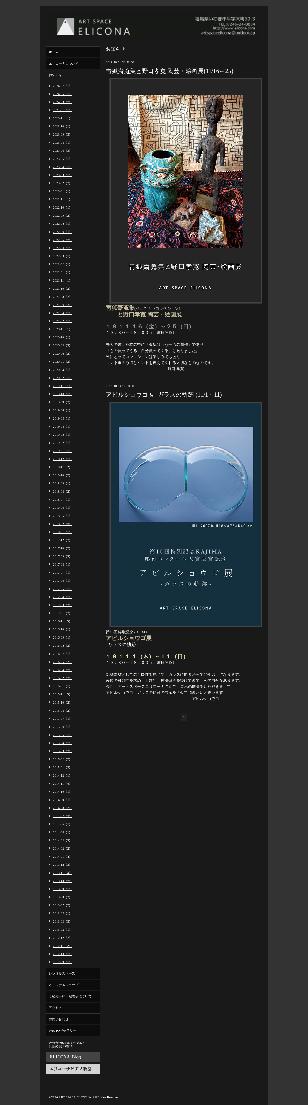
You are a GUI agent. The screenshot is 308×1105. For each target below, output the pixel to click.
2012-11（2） (62, 946)
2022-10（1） (62, 207)
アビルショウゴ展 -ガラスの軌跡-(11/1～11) (164, 394)
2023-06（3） (62, 150)
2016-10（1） (62, 629)
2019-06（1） (62, 410)
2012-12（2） (62, 937)
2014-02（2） (62, 848)
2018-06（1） (62, 507)
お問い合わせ (59, 1019)
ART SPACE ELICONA (75, 1097)
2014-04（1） (62, 832)
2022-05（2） (62, 240)
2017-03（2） (62, 605)
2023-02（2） (62, 183)
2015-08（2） (62, 710)
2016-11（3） (62, 621)
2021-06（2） (62, 305)
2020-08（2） (62, 345)
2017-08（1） (62, 564)
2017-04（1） (62, 597)
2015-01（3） (62, 767)
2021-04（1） (62, 313)
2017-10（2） (62, 548)
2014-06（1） (62, 824)
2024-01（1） (62, 110)
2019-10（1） (62, 394)
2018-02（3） (62, 524)
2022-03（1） (62, 256)
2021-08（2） (62, 296)
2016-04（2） (62, 670)
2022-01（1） (62, 272)
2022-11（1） (62, 199)
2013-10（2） (62, 881)
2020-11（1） (62, 329)
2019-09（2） (62, 402)
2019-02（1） (62, 442)
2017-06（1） (62, 580)
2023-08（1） (62, 142)
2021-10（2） (62, 288)
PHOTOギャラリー (62, 1030)
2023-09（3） (62, 134)
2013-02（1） (62, 929)
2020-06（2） (62, 353)
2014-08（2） (62, 808)
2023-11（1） (62, 118)
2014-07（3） (62, 816)
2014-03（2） (62, 840)
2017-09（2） (62, 556)
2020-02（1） (62, 378)
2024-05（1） (62, 94)
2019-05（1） (62, 418)
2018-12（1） (62, 459)
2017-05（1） (62, 589)
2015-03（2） (62, 751)
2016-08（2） (62, 645)
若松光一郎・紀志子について (70, 996)
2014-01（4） (62, 856)
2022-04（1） (62, 248)
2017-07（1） (62, 572)
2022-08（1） (62, 223)
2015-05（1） (62, 735)
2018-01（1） (62, 532)
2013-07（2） (62, 905)
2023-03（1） (62, 175)
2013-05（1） (62, 913)
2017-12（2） (62, 540)
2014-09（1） (62, 799)
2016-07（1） (62, 653)
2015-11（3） (62, 694)
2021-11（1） (62, 280)
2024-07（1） (62, 85)
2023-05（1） (62, 158)
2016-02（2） (62, 678)
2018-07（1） (62, 499)
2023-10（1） (62, 126)
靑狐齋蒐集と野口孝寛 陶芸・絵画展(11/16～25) (169, 71)
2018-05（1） (62, 515)
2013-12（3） (62, 864)
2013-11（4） (62, 873)
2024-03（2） (62, 102)
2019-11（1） (62, 386)
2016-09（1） (62, 637)
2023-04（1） (62, 167)
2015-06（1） (62, 726)
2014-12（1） (62, 775)
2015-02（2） (62, 759)
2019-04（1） (62, 426)
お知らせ (55, 75)
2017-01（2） (62, 613)
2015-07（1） (62, 718)
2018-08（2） (62, 491)
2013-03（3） (62, 921)
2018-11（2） (62, 467)
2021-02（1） (62, 321)
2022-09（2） (62, 215)
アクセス (55, 1007)
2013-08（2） (62, 897)
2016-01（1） (62, 686)
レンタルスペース (62, 973)
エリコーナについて (64, 63)
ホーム (54, 52)
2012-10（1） (62, 954)
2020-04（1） (62, 369)
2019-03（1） (62, 434)
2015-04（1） (62, 743)
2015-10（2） (62, 702)
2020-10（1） (62, 337)
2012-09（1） (62, 962)
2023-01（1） (62, 191)
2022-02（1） (62, 264)
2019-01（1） (62, 451)
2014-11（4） (62, 783)
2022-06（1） (62, 232)
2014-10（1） (62, 791)
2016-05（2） (62, 662)
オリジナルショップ (64, 985)
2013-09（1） (62, 889)
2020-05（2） (62, 361)
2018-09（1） (62, 483)
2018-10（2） (62, 475)
